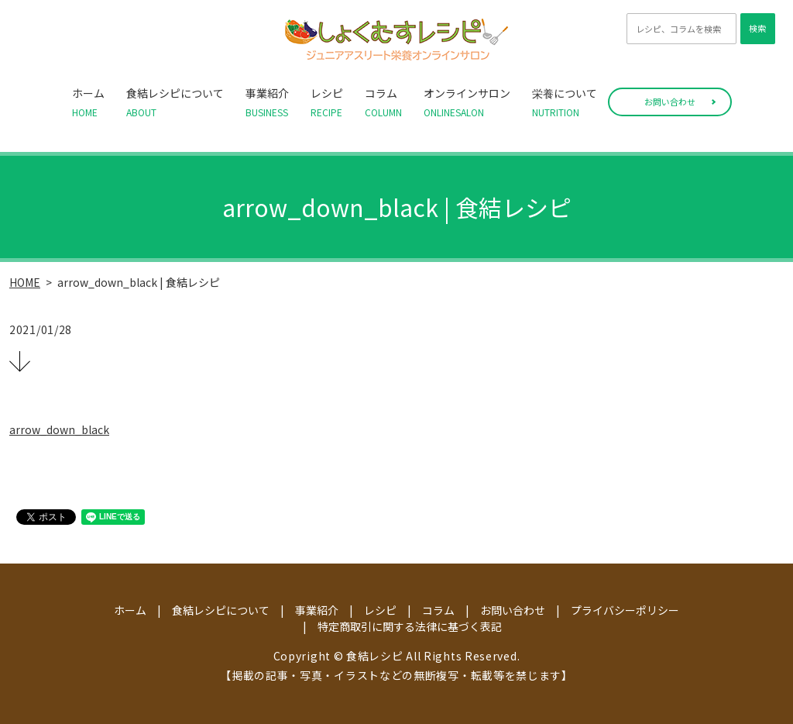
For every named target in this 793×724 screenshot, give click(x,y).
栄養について (564, 102)
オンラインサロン (467, 102)
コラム (383, 102)
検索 (757, 28)
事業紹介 (267, 102)
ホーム (88, 102)
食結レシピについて (175, 102)
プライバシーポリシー (625, 610)
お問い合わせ (669, 101)
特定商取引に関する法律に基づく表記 (410, 626)
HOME (24, 282)
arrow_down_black (59, 429)
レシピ (327, 102)
